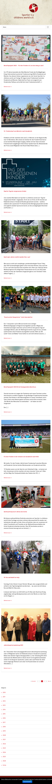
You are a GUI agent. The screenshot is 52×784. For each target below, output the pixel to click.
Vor (49, 681)
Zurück (34, 681)
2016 (4, 718)
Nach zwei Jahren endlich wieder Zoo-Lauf (17, 257)
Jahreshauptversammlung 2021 (13, 645)
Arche (4, 765)
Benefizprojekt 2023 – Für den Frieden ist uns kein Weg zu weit (24, 66)
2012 (4, 701)
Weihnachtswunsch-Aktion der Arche (15, 512)
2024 (4, 752)
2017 (4, 722)
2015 (4, 714)
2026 (4, 761)
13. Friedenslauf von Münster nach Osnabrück (18, 131)
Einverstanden (27, 781)
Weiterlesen (7, 86)
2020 (4, 735)
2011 (4, 697)
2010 (4, 692)
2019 (4, 731)
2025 (4, 756)
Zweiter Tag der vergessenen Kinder (15, 191)
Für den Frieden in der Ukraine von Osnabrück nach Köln (21, 457)
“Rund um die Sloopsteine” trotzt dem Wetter (18, 317)
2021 (4, 739)
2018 (4, 726)
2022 (4, 744)
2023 (4, 748)
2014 (4, 709)
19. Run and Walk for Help (11, 577)
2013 (4, 705)
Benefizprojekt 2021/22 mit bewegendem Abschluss (20, 387)
